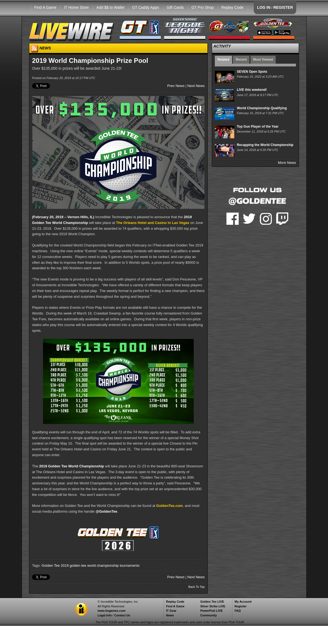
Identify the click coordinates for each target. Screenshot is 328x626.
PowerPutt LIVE (211, 610)
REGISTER (283, 7)
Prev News (175, 86)
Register (241, 606)
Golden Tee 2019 (55, 565)
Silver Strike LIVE (212, 606)
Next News (196, 86)
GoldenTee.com (169, 506)
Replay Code (232, 7)
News (170, 615)
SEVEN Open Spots (252, 72)
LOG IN (263, 7)
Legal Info (105, 615)
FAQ (238, 610)
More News (287, 163)
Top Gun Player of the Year (257, 126)
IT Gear (171, 610)
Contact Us (122, 615)
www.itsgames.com (112, 610)
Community (208, 615)
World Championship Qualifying (262, 108)
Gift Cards (175, 7)
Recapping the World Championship (265, 145)
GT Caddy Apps (145, 7)
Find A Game (45, 7)
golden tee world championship (94, 565)
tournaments (129, 565)
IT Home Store (76, 7)
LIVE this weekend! (252, 90)
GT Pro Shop (202, 7)
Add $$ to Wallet (110, 7)
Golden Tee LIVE (212, 601)
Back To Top (196, 586)
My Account (243, 601)
